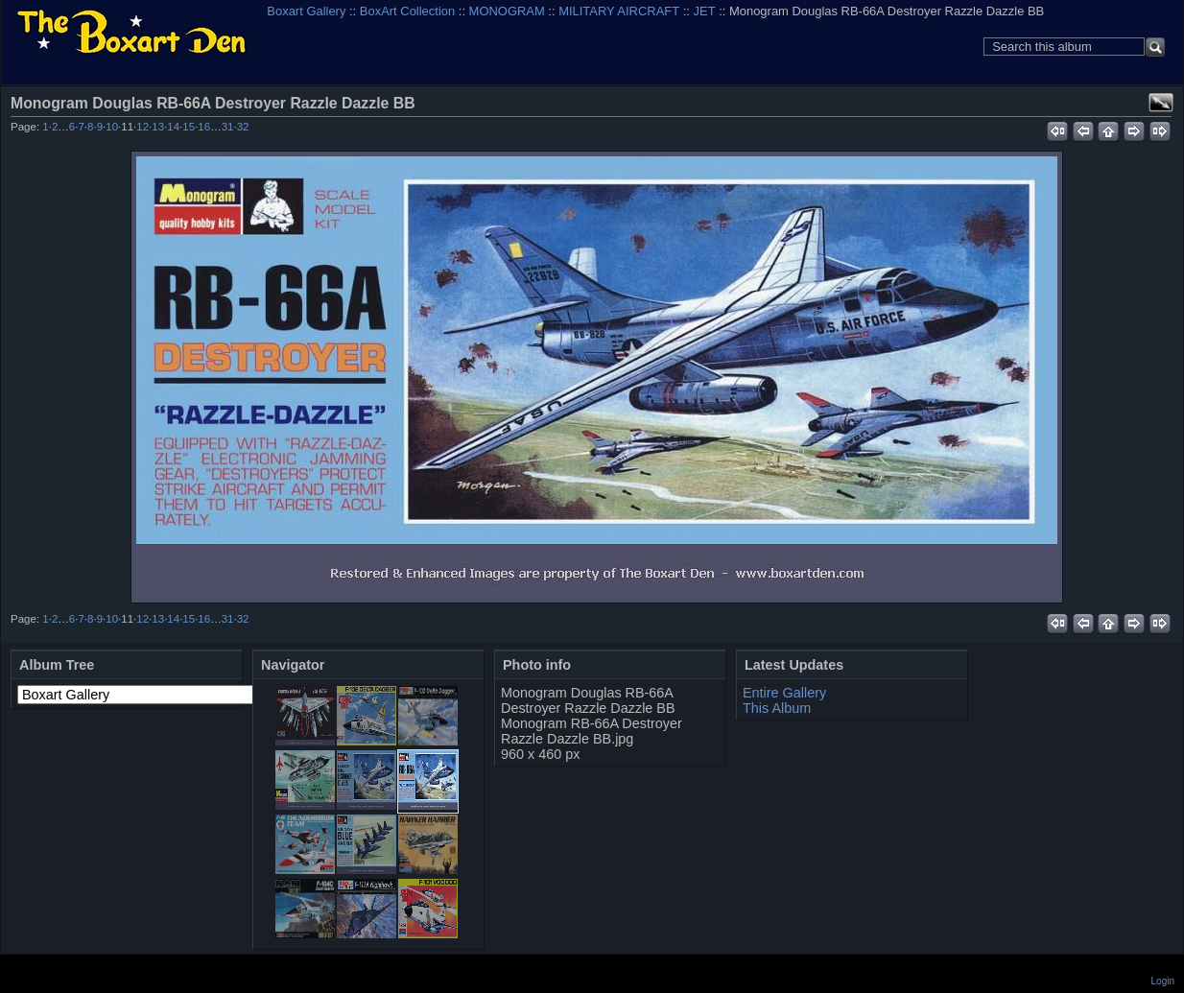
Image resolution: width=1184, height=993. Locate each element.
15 (188, 126)
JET (705, 11)
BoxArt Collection (407, 11)
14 (173, 126)
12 (142, 126)
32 (243, 126)
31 (228, 126)
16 (204, 126)
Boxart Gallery (306, 11)
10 (112, 126)
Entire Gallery (784, 692)
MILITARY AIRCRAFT (618, 11)
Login (1162, 981)
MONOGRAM (507, 11)
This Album (777, 708)
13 (158, 126)
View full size (1160, 102)
